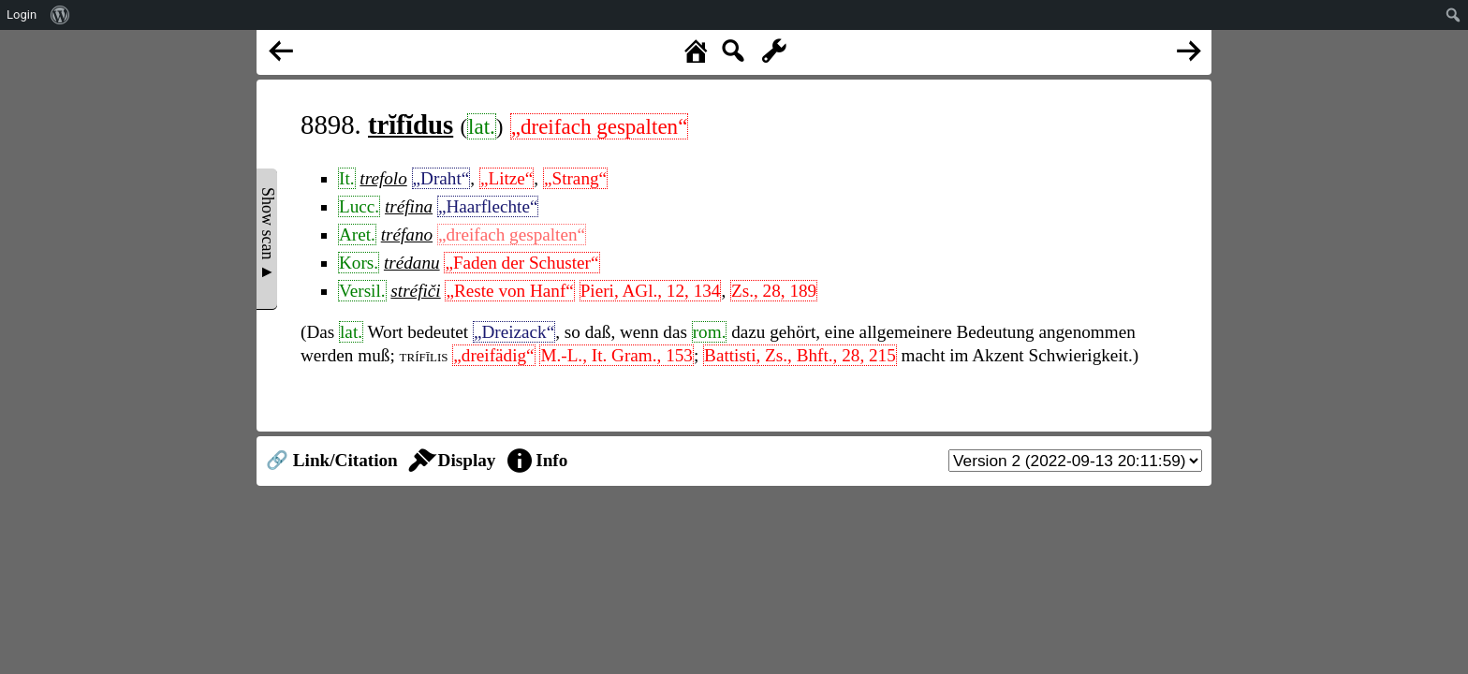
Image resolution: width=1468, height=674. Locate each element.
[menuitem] (60, 15)
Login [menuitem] (22, 14)
